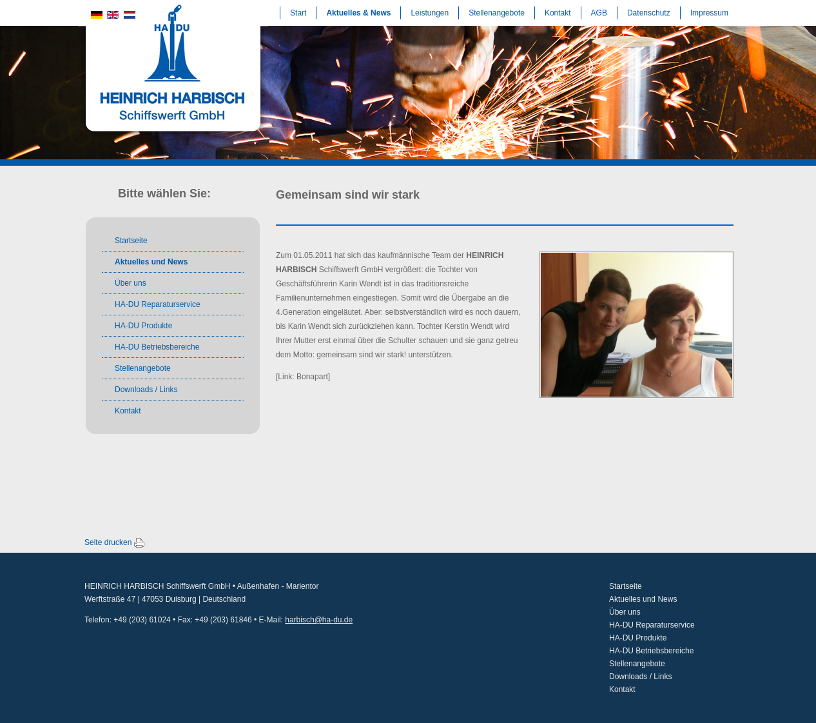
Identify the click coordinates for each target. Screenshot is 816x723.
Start (298, 12)
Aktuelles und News (151, 261)
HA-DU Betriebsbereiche (157, 347)
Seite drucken (107, 542)
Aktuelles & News (358, 12)
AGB (599, 12)
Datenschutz (648, 12)
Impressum (709, 12)
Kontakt (558, 12)
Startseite (131, 240)
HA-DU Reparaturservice (157, 304)
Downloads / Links (146, 389)
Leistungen (430, 12)
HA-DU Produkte (143, 325)
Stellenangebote (497, 12)
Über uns (130, 283)
